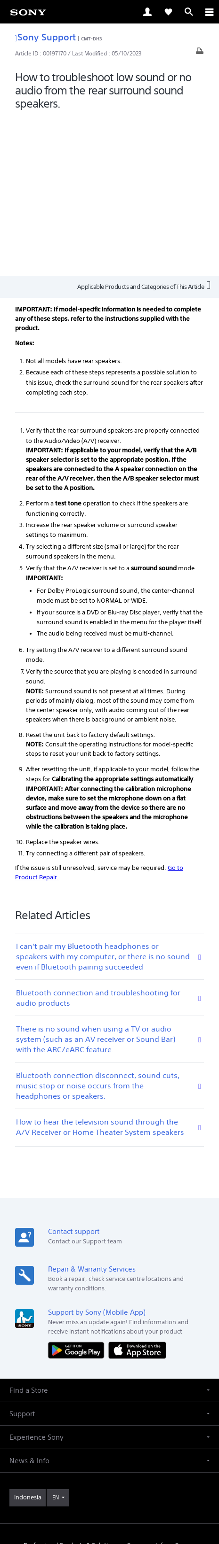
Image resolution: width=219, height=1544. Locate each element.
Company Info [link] (146, 1387)
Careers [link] (185, 1387)
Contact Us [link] (109, 1400)
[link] (28, 11)
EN (55, 1339)
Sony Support (45, 36)
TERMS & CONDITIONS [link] (109, 1477)
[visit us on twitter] (120, 1422)
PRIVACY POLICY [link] (109, 1489)
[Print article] (199, 53)
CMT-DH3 (91, 38)
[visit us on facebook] (99, 1422)
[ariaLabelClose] (209, 11)
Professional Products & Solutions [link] (71, 1387)
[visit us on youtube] (79, 1422)
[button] (109, 1231)
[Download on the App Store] (137, 1192)
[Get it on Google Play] (78, 1192)
